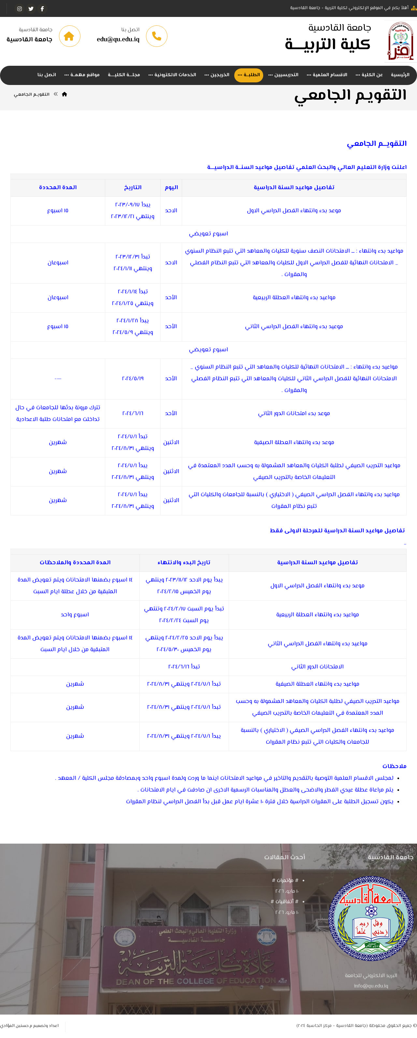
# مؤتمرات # (285, 881)
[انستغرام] (19, 9)
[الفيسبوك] (42, 9)
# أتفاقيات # (284, 902)
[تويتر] (31, 9)
